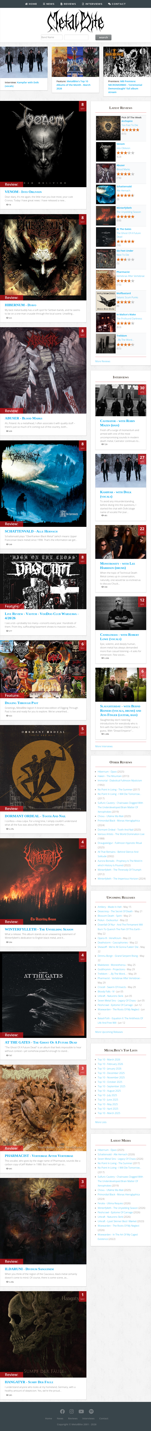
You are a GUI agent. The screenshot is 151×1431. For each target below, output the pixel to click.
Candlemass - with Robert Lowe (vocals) (119, 637)
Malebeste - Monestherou (112, 964)
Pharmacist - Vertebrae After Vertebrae (119, 978)
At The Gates (123, 229)
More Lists (100, 1122)
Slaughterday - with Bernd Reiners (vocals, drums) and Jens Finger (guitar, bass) (120, 710)
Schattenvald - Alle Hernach (112, 1154)
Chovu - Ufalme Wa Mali (111, 816)
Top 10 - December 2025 (111, 1073)
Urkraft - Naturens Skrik (110, 995)
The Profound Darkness (129, 318)
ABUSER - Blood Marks (23, 418)
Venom (120, 143)
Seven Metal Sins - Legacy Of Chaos (117, 1000)
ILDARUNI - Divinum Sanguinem (29, 1269)
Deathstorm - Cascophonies (113, 942)
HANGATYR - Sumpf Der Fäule (29, 1382)
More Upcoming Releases (109, 1031)
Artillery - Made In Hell (110, 906)
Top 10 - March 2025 (109, 1113)
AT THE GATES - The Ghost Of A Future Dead (41, 1042)
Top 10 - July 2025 (107, 1095)
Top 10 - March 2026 (109, 1059)
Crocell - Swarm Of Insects (112, 987)
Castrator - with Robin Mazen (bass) (117, 423)
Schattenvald (124, 186)
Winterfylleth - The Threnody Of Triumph (119, 869)
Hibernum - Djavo (107, 771)
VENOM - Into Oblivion (23, 192)
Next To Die (122, 254)
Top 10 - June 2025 (108, 1099)
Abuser (120, 165)
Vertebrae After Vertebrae (130, 276)
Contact (117, 3)
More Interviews (104, 746)
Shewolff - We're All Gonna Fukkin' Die (118, 947)
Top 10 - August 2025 (109, 1090)
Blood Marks (123, 169)
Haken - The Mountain (110, 776)
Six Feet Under (124, 250)
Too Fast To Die (129, 125)
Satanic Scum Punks (127, 297)
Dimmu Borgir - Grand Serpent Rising (118, 955)
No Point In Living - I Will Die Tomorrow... (119, 794)
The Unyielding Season (128, 211)
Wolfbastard (123, 293)
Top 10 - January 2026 (109, 1068)
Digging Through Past (21, 703)
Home (31, 3)
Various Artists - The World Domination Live (121, 834)
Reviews (68, 3)
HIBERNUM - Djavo (20, 305)
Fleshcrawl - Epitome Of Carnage (115, 1005)
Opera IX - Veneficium (109, 938)
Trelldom (121, 335)
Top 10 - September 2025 (111, 1086)
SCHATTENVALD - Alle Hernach (31, 531)
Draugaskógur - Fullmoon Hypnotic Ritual (120, 843)
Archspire (127, 121)
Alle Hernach (123, 190)
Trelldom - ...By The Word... (112, 973)
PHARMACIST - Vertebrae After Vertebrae (39, 1156)
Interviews (92, 3)
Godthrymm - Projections (111, 969)
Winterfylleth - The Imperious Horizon (118, 878)
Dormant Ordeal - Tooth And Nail (115, 829)
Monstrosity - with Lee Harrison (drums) (117, 565)
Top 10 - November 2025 (111, 1077)
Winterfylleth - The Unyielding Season (118, 1207)
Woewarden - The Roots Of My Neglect (118, 1009)
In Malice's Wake (126, 314)
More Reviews (102, 361)
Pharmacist (123, 271)
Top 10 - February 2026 (110, 1064)
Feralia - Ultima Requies (110, 1203)
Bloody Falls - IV (106, 991)
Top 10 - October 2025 (110, 1081)
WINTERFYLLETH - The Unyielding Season (39, 929)
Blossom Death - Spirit (110, 915)
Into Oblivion (123, 148)
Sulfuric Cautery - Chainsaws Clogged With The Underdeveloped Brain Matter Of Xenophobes (120, 807)
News (49, 3)
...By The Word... (125, 339)
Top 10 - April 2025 (108, 1108)
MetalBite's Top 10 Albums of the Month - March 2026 (74, 85)
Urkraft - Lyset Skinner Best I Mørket (117, 1221)
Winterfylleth (124, 207)
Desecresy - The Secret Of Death (115, 911)
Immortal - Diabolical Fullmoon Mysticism (120, 780)
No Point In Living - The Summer (115, 789)
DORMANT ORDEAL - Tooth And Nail (35, 816)
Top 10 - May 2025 (108, 1104)
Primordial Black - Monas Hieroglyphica (119, 820)
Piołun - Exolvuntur (108, 920)
